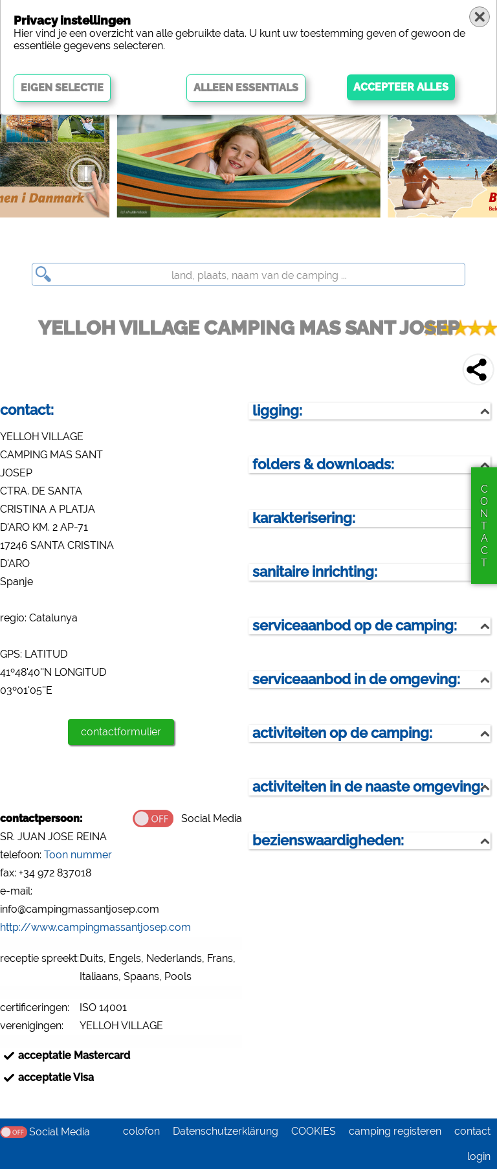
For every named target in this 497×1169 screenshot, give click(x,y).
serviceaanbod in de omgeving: (356, 679)
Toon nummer (78, 855)
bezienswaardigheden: (328, 840)
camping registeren (395, 1131)
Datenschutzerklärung (225, 1131)
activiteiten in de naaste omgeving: (367, 787)
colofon (141, 1131)
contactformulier (121, 732)
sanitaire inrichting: (314, 572)
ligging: (277, 411)
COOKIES (313, 1131)
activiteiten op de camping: (342, 733)
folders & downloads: (323, 464)
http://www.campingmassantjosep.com (95, 927)
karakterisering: (303, 518)
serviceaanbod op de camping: (354, 626)
